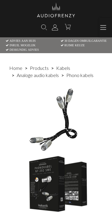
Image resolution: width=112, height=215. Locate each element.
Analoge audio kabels (38, 75)
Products (39, 68)
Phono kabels (79, 75)
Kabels (63, 68)
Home (15, 68)
